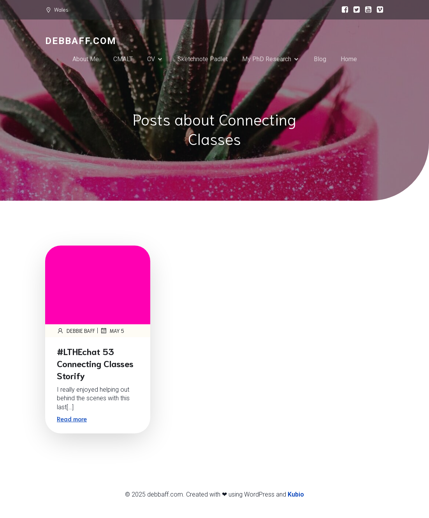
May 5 (112, 330)
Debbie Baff (76, 330)
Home (349, 59)
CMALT (123, 59)
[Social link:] (343, 10)
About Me (85, 59)
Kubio (296, 494)
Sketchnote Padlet (203, 59)
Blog (320, 59)
